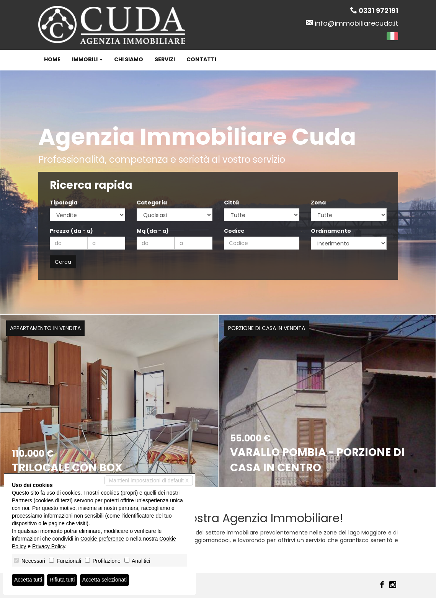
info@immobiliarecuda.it (356, 23)
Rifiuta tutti (62, 580)
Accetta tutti (28, 580)
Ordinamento (331, 231)
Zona (318, 202)
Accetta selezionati (104, 580)
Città (231, 202)
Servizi (165, 59)
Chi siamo (128, 59)
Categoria (152, 202)
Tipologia (63, 202)
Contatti (201, 59)
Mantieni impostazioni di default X (149, 480)
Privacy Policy (48, 546)
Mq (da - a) (153, 231)
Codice (234, 231)
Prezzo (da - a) (71, 231)
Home (52, 59)
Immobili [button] (87, 59)
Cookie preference (102, 539)
